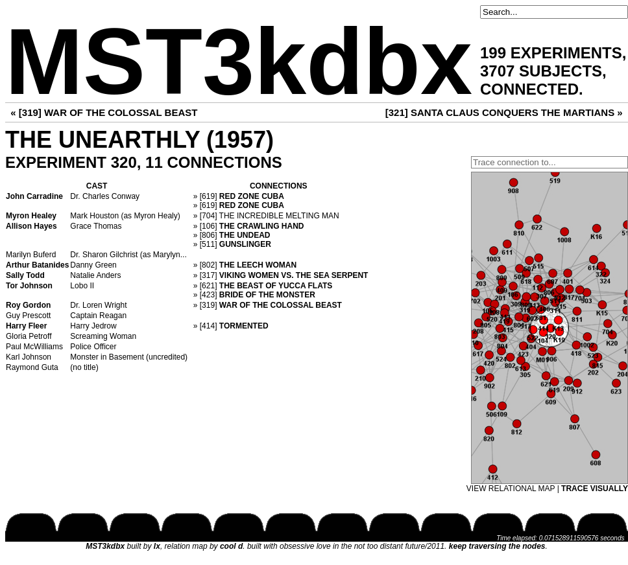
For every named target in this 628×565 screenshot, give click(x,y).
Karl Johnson (28, 357)
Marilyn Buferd (31, 254)
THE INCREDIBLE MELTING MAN (279, 215)
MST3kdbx (238, 62)
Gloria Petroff (28, 336)
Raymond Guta (32, 367)
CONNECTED (529, 89)
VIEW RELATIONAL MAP (510, 488)
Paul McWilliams (34, 346)
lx (157, 546)
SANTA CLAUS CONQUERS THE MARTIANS (512, 112)
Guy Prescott (28, 315)
